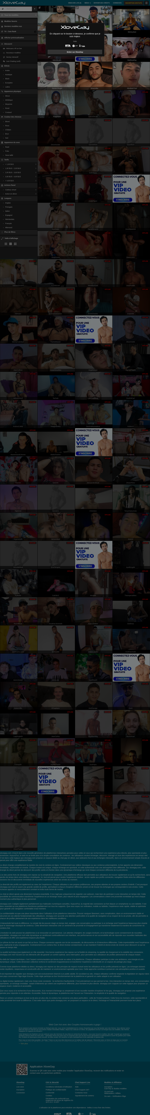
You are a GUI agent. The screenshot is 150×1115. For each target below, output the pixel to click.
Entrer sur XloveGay (75, 52)
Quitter (75, 41)
